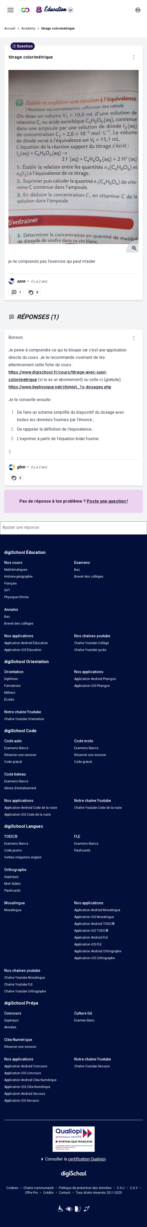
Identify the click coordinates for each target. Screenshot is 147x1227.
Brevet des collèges (88, 576)
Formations (12, 686)
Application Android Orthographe (97, 951)
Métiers (9, 693)
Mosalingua (12, 910)
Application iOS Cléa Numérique (27, 1087)
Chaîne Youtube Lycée (90, 650)
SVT (7, 590)
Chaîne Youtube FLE (18, 984)
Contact (64, 1193)
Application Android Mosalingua (97, 910)
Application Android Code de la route (30, 808)
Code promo (13, 850)
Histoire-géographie (18, 576)
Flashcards (82, 850)
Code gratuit (13, 762)
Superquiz (11, 877)
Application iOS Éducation (23, 650)
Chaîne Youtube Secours (92, 1066)
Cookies (12, 1188)
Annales (10, 1027)
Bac (77, 570)
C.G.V (134, 1188)
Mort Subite (12, 884)
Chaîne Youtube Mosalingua (24, 977)
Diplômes (11, 679)
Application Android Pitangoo (95, 679)
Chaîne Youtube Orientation (24, 719)
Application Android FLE (91, 937)
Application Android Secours (24, 1094)
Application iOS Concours (22, 1073)
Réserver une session (20, 755)
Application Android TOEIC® (94, 924)
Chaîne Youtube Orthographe (25, 991)
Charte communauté (38, 1188)
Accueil (9, 28)
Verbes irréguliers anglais (23, 857)
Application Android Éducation (26, 643)
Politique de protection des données (85, 1188)
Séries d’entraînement (20, 788)
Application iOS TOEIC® (91, 931)
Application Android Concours (25, 1066)
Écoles (9, 699)
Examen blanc (84, 1020)
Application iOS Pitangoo (92, 686)
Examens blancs (16, 748)
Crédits (48, 1193)
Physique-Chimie (16, 597)
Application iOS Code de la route (27, 814)
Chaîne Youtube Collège (91, 643)
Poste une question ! (107, 501)
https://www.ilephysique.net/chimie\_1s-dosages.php (59, 386)
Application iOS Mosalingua (94, 917)
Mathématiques (15, 570)
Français (10, 583)
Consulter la (74, 1159)
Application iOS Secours (21, 1100)
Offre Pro (31, 1193)
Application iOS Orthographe (94, 958)
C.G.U (121, 1188)
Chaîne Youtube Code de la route (98, 808)
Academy (28, 28)
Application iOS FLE (88, 944)
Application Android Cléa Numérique (30, 1080)
